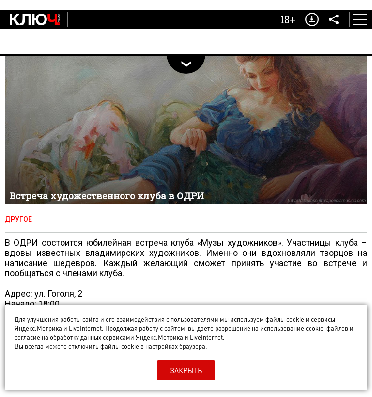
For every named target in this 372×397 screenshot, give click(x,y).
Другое (18, 219)
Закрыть (186, 370)
